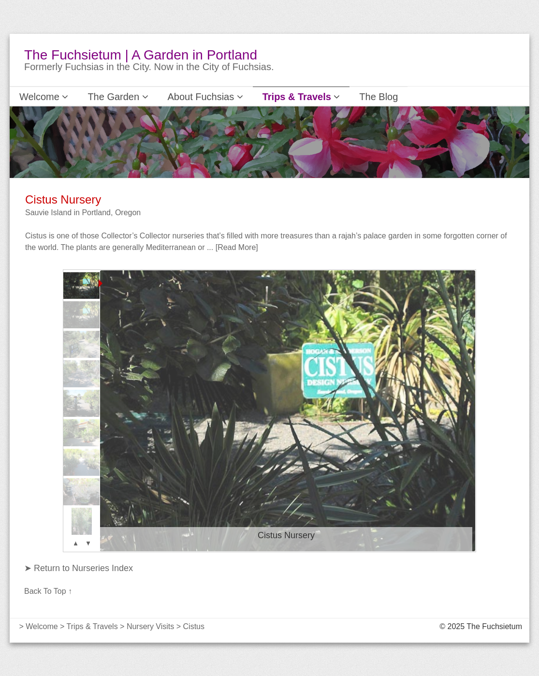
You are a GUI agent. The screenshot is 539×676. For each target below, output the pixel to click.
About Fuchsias (182, 96)
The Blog (334, 96)
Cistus (193, 626)
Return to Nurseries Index (82, 568)
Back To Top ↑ (48, 591)
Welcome (39, 96)
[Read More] (237, 247)
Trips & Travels (265, 96)
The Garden (105, 96)
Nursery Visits (150, 626)
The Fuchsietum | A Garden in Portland (140, 55)
